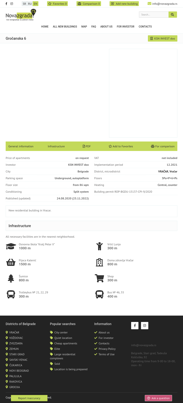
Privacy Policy (107, 349)
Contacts (145, 26)
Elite (57, 349)
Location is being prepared (70, 369)
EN (35, 3)
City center (61, 332)
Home (45, 26)
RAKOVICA (15, 381)
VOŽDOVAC (16, 338)
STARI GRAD (16, 354)
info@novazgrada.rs (164, 3)
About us (106, 26)
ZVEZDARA (16, 343)
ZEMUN (14, 349)
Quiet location (63, 338)
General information (20, 146)
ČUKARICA (15, 365)
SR (24, 3)
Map (84, 26)
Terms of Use (107, 354)
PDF (87, 146)
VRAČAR (163, 171)
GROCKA (14, 387)
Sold (57, 363)
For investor (125, 26)
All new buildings (65, 26)
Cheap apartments (65, 343)
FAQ (93, 26)
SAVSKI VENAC (18, 359)
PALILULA (15, 376)
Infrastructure (56, 146)
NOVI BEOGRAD (19, 370)
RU (30, 3)
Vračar (173, 171)
